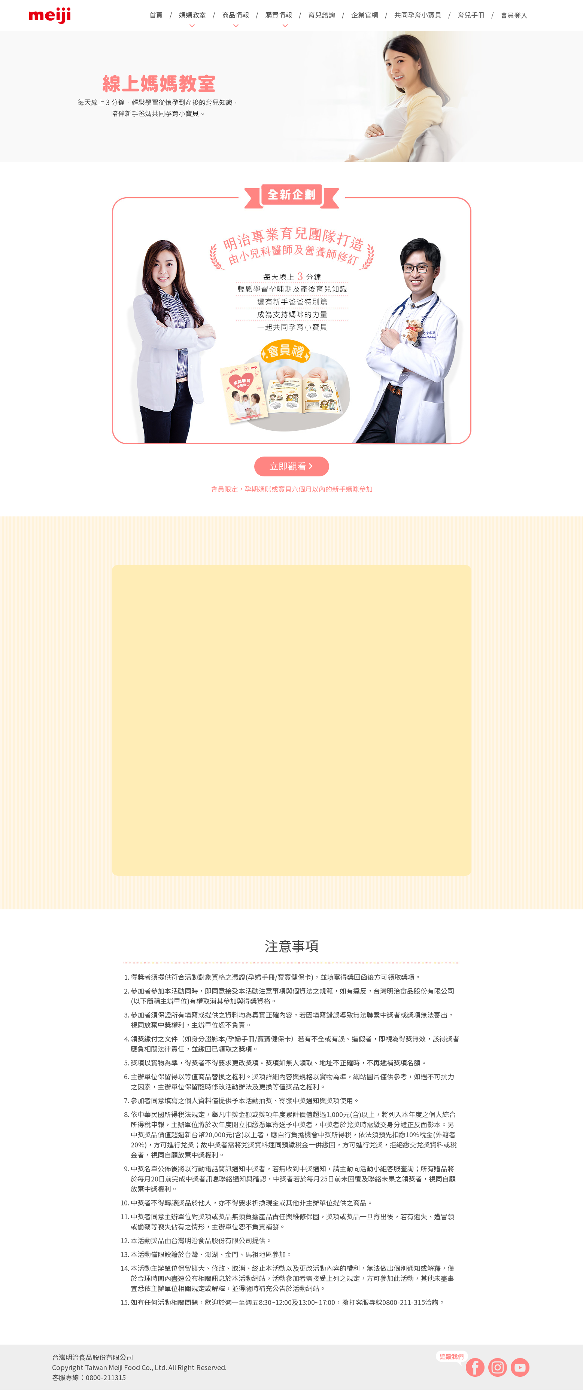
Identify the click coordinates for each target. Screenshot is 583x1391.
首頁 (156, 14)
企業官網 (364, 14)
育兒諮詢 (321, 14)
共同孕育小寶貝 (417, 14)
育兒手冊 (471, 14)
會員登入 (514, 15)
